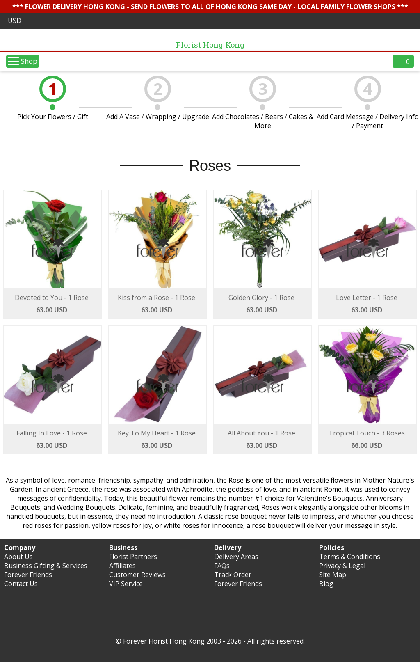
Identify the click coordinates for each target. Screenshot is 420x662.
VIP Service (126, 583)
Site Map (332, 574)
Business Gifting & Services (45, 565)
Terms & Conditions (349, 556)
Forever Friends (28, 574)
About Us (18, 556)
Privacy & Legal (342, 565)
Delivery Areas (236, 556)
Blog (326, 583)
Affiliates (122, 565)
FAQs (222, 565)
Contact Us (21, 583)
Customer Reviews (137, 574)
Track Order (232, 574)
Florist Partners (133, 556)
